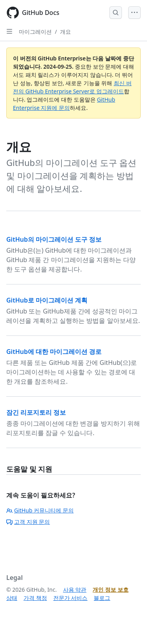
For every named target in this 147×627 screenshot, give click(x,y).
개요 (65, 31)
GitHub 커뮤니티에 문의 (40, 510)
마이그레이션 (35, 31)
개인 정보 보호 (110, 589)
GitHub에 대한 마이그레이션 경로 (54, 351)
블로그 (102, 597)
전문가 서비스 (70, 597)
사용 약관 (75, 589)
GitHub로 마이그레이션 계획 (46, 300)
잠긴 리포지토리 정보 (36, 412)
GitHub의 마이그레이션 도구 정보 (54, 239)
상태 (11, 597)
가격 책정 (35, 597)
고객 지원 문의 (28, 521)
